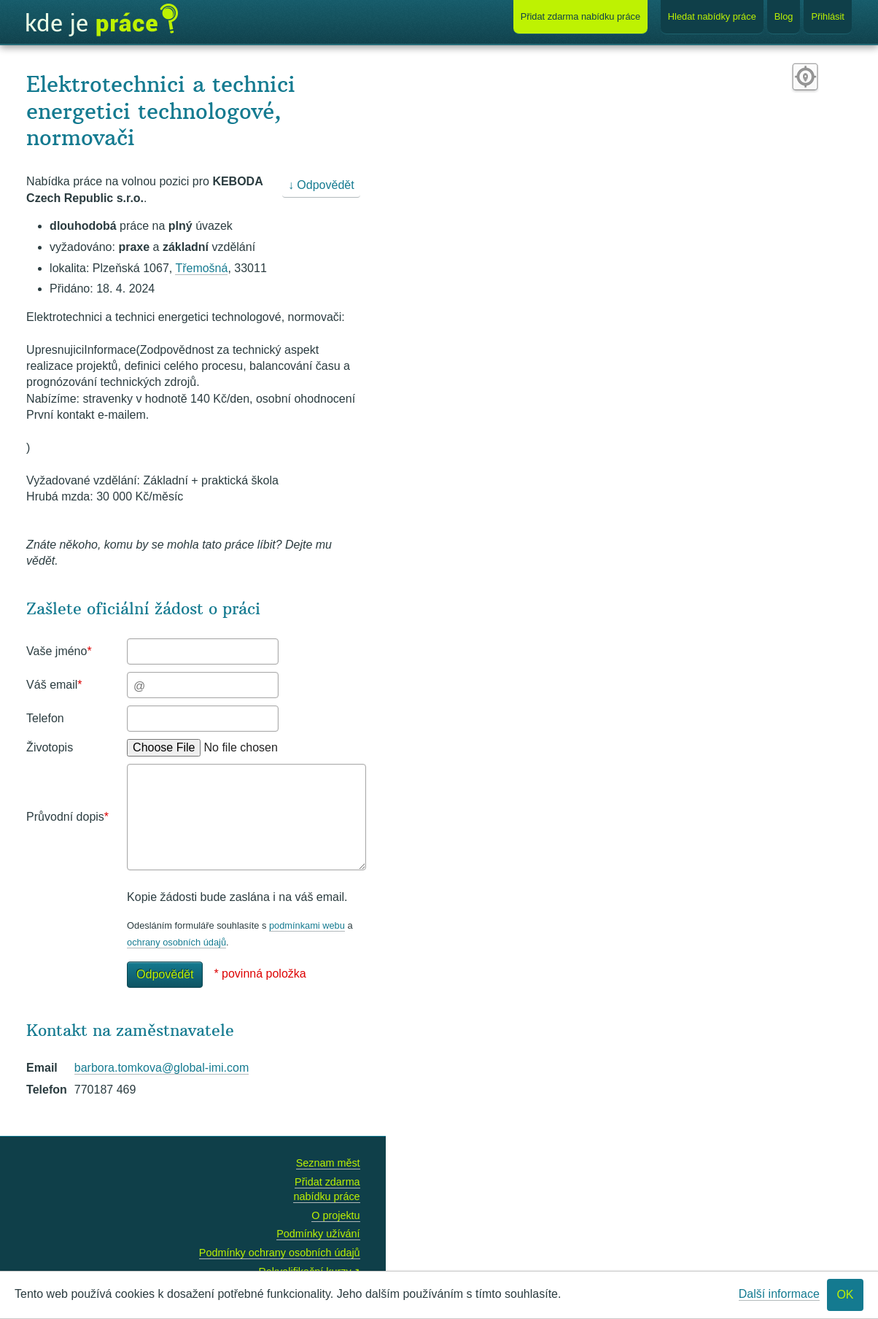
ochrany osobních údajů (176, 942)
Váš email (54, 684)
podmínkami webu (307, 925)
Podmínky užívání (318, 1233)
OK (844, 1294)
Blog (783, 16)
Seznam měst (328, 1163)
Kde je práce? (102, 20)
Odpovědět (164, 974)
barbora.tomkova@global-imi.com (161, 1067)
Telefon (45, 718)
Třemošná (201, 268)
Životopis (49, 747)
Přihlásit (827, 16)
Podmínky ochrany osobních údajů (279, 1252)
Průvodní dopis (67, 817)
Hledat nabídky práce (712, 16)
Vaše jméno (59, 651)
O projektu (335, 1215)
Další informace (779, 1294)
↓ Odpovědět (321, 185)
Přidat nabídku (580, 16)
